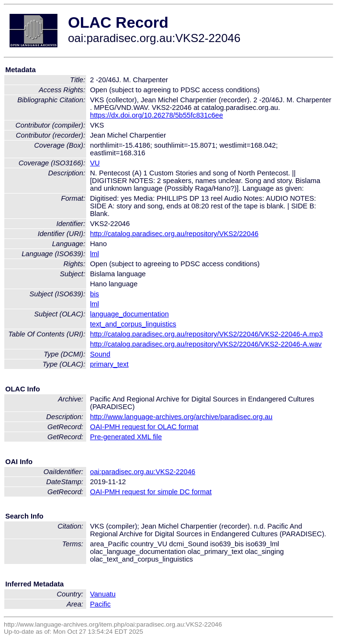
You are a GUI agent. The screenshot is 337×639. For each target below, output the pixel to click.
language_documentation (129, 314)
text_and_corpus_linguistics (133, 324)
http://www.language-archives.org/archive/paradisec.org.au (181, 417)
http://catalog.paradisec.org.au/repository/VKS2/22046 (174, 234)
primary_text (109, 364)
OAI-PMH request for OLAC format (144, 427)
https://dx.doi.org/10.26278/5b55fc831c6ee (156, 115)
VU (95, 163)
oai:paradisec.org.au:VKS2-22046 (142, 472)
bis (94, 294)
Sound (100, 354)
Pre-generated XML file (126, 437)
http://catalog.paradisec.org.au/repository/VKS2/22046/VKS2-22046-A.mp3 (206, 334)
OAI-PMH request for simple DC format (151, 492)
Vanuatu (103, 594)
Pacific (100, 604)
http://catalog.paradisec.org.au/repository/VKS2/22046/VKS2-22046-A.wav (206, 344)
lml (94, 254)
